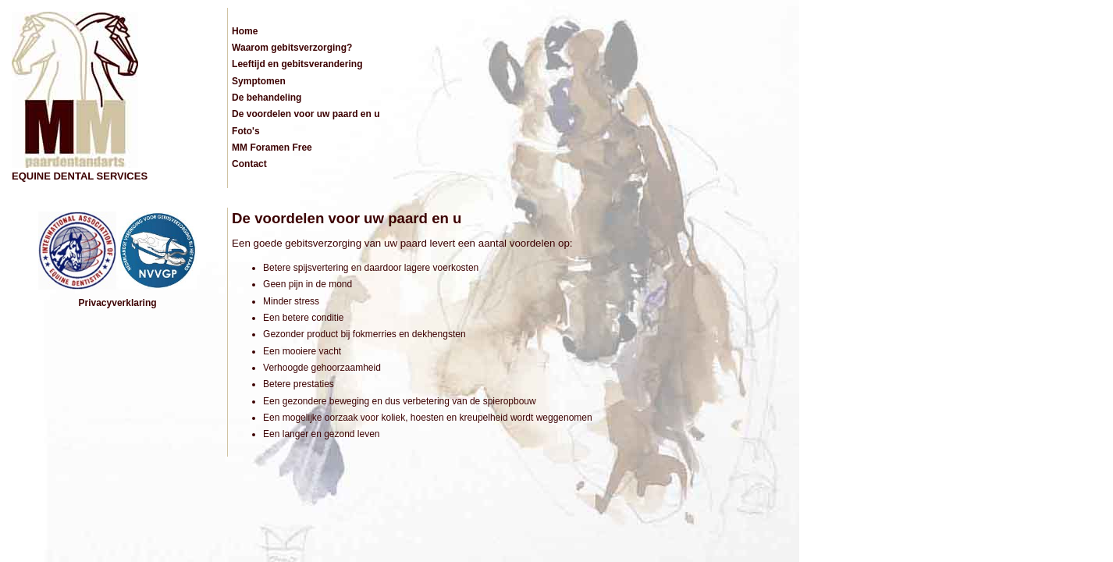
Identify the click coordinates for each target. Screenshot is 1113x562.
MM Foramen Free (272, 147)
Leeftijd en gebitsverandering (297, 64)
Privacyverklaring (118, 302)
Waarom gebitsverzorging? (292, 47)
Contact (249, 163)
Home (245, 31)
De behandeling (266, 97)
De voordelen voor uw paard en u (305, 113)
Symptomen (259, 81)
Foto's (246, 131)
